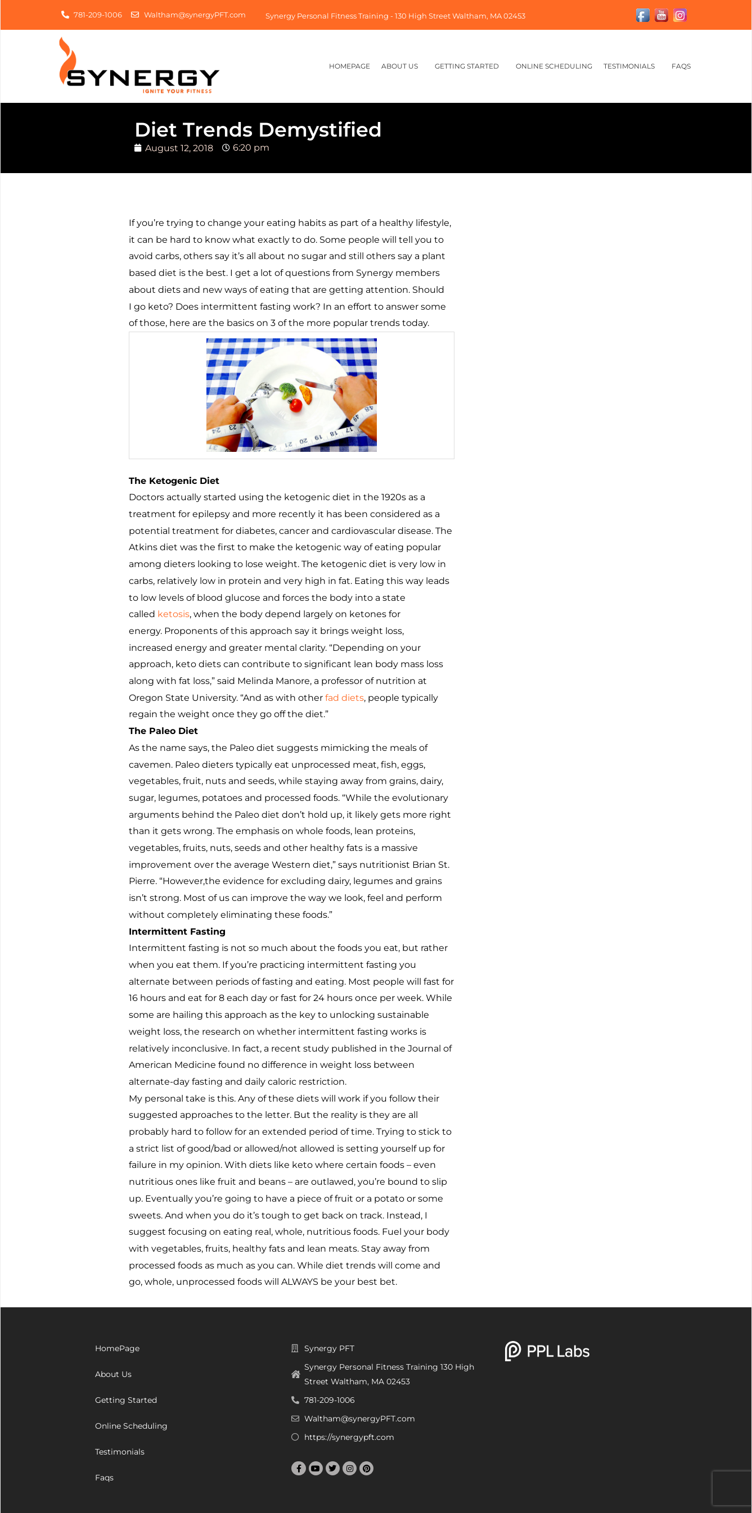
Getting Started (470, 66)
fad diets (344, 697)
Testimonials (632, 66)
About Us (402, 66)
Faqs (684, 66)
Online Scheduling (554, 66)
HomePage (349, 66)
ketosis (173, 614)
